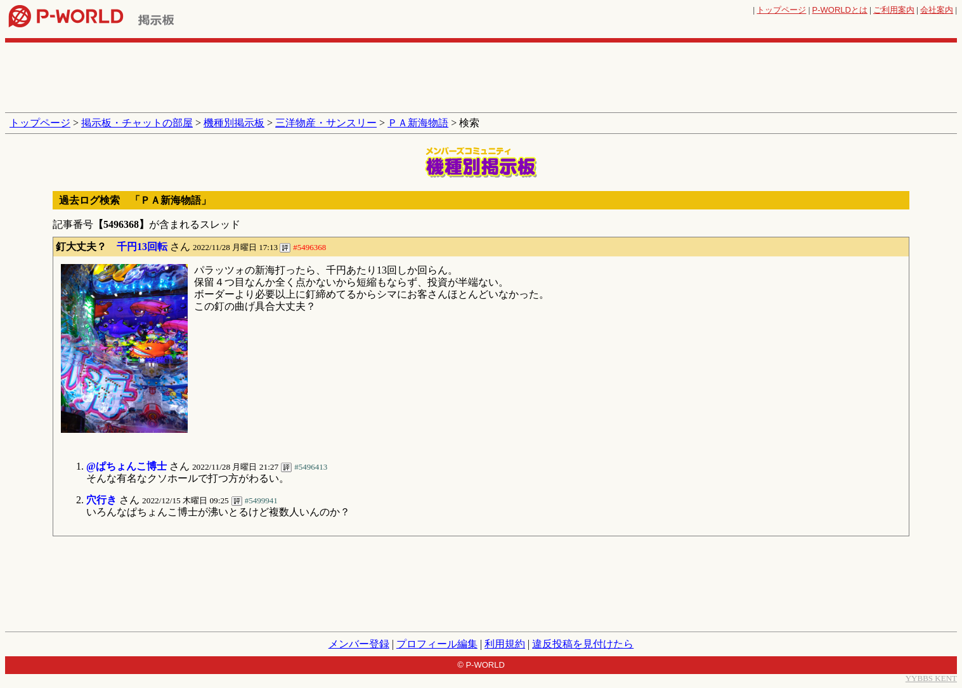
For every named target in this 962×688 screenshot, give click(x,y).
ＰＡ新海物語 (417, 122)
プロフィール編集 (437, 643)
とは (840, 10)
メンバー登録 (358, 643)
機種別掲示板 (234, 122)
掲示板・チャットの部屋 (137, 122)
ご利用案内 (893, 10)
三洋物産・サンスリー (326, 122)
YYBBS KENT (931, 678)
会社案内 (936, 10)
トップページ (781, 10)
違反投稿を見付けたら (583, 643)
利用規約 (504, 643)
